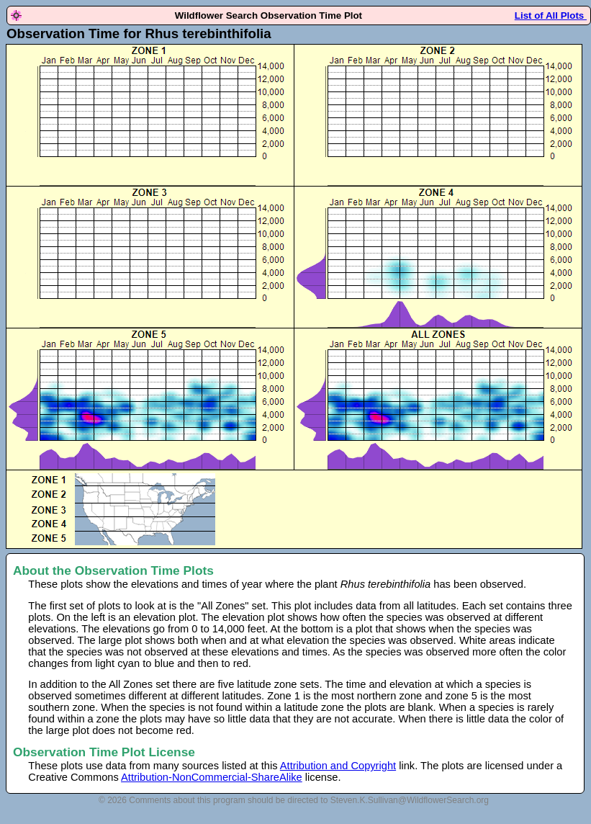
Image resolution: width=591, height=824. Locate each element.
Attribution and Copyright (338, 765)
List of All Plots (551, 15)
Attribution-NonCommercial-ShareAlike (211, 777)
